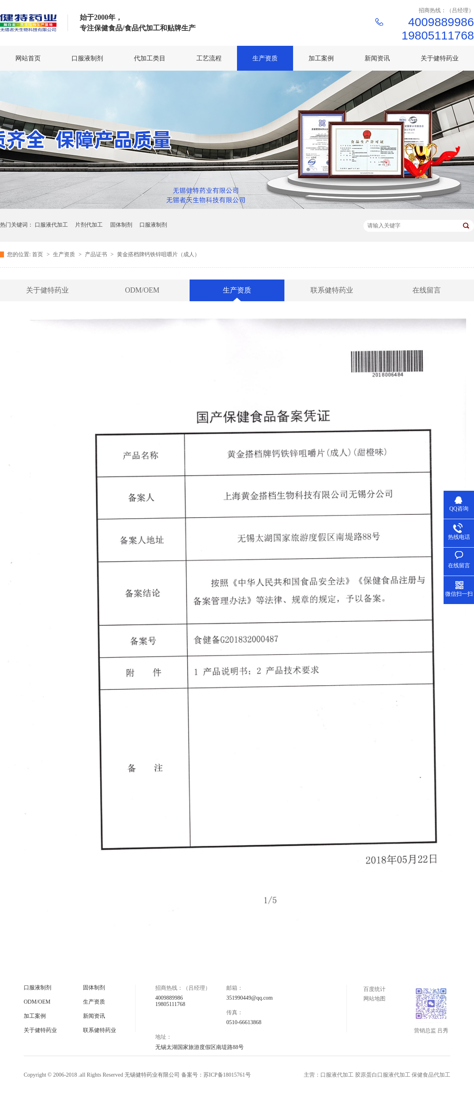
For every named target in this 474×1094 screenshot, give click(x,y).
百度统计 (374, 989)
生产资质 (65, 254)
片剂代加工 (89, 225)
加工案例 (35, 1016)
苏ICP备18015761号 (227, 1075)
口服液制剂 (153, 225)
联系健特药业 (331, 290)
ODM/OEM (142, 290)
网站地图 (374, 999)
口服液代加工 (51, 225)
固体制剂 (121, 225)
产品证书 (97, 254)
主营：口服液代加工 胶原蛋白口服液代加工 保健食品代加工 (377, 1075)
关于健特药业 (47, 290)
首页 (38, 254)
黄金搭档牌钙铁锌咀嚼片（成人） (158, 254)
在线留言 (426, 290)
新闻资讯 (94, 1016)
